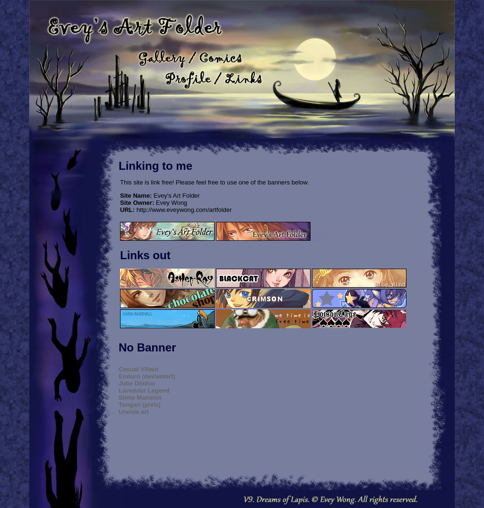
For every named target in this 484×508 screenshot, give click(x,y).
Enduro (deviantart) (147, 376)
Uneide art (134, 411)
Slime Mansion (140, 397)
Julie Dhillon (137, 383)
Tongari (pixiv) (140, 404)
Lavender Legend (144, 390)
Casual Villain (138, 369)
